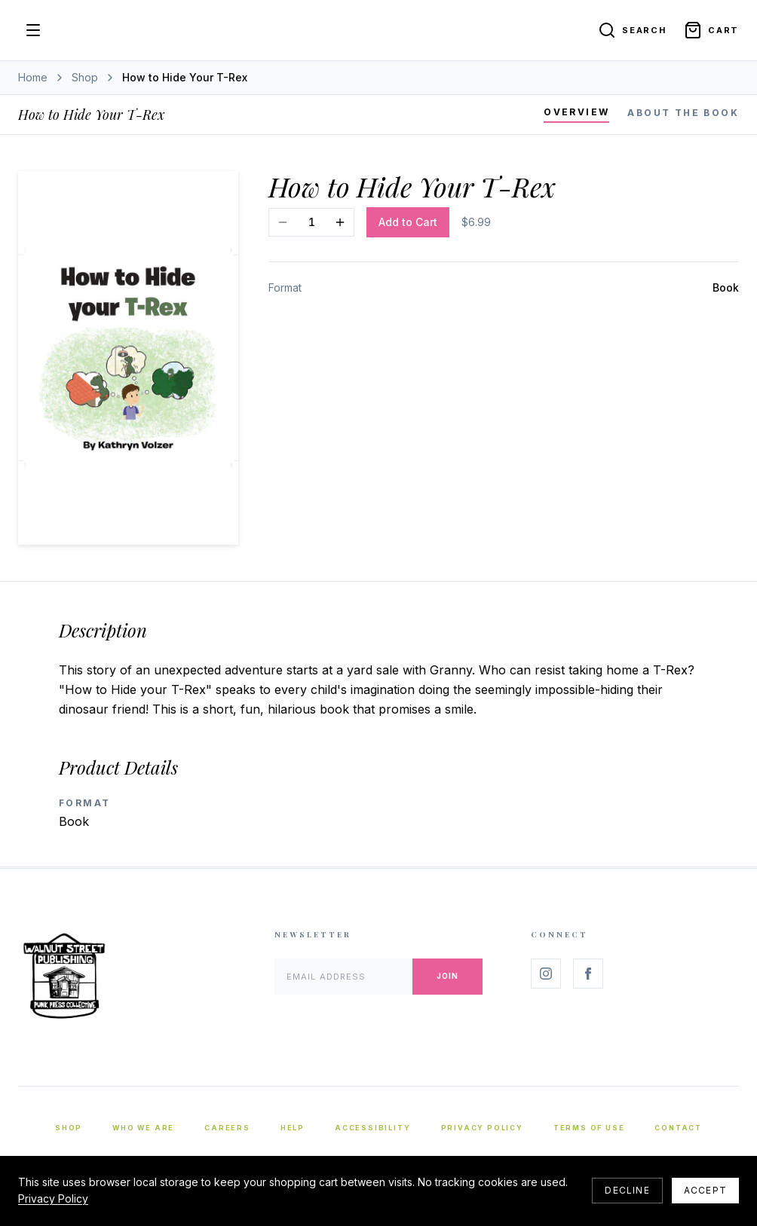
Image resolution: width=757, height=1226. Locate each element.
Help (292, 1128)
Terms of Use (589, 1128)
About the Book (683, 112)
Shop (85, 77)
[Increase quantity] (340, 222)
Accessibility (372, 1128)
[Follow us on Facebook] (588, 973)
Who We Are (143, 1128)
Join (447, 975)
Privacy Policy (482, 1128)
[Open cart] (711, 30)
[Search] (632, 30)
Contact (678, 1128)
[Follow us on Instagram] (546, 973)
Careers (227, 1128)
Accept (705, 1190)
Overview (576, 112)
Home (33, 77)
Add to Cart (407, 222)
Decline (627, 1190)
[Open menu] (33, 30)
